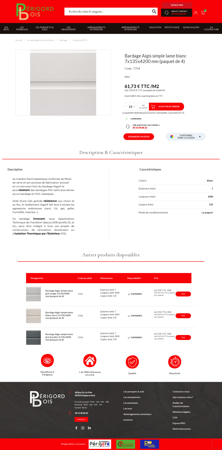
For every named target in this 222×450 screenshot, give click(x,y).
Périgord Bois (35, 11)
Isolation (128, 419)
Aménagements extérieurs (137, 414)
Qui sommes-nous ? (183, 397)
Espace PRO (179, 423)
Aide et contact (179, 11)
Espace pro (177, 5)
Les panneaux (130, 402)
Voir (183, 294)
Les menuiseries (131, 397)
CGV (175, 417)
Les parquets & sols (133, 391)
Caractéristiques (150, 169)
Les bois (127, 408)
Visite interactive (182, 428)
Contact (81, 419)
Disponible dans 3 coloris (189, 136)
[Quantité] (130, 106)
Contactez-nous (181, 391)
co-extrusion (24, 186)
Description (15, 169)
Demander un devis (138, 136)
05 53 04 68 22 (178, 13)
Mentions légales (181, 411)
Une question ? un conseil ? (146, 125)
